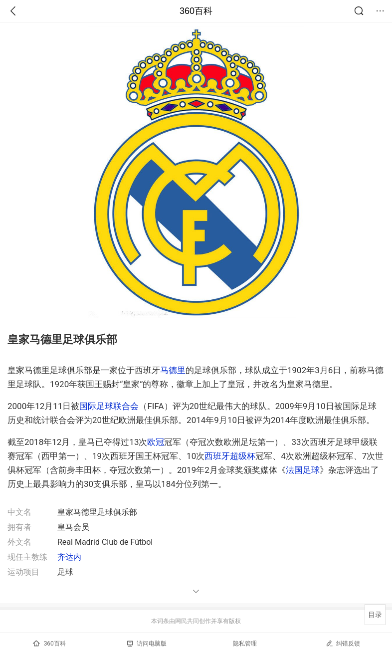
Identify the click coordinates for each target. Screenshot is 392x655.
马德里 (173, 370)
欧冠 (155, 442)
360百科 (196, 11)
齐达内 (69, 557)
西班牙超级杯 (229, 456)
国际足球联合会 (109, 406)
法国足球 (303, 470)
